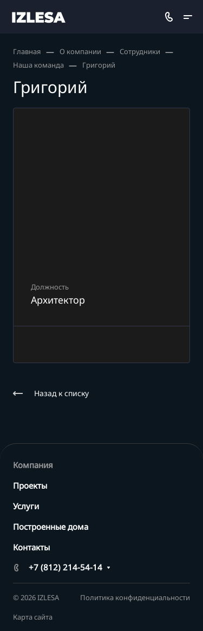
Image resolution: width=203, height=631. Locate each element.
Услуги (26, 506)
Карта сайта (33, 617)
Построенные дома (50, 526)
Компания (33, 464)
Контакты (31, 547)
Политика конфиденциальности (135, 597)
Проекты (30, 485)
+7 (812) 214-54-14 (65, 567)
